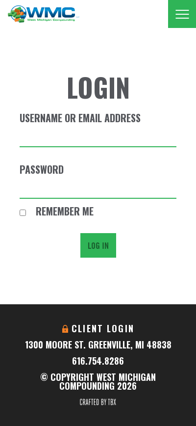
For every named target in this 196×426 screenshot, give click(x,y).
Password (42, 169)
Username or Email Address (80, 118)
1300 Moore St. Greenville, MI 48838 (98, 344)
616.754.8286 (98, 360)
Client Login (103, 328)
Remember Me (57, 211)
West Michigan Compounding (43, 14)
